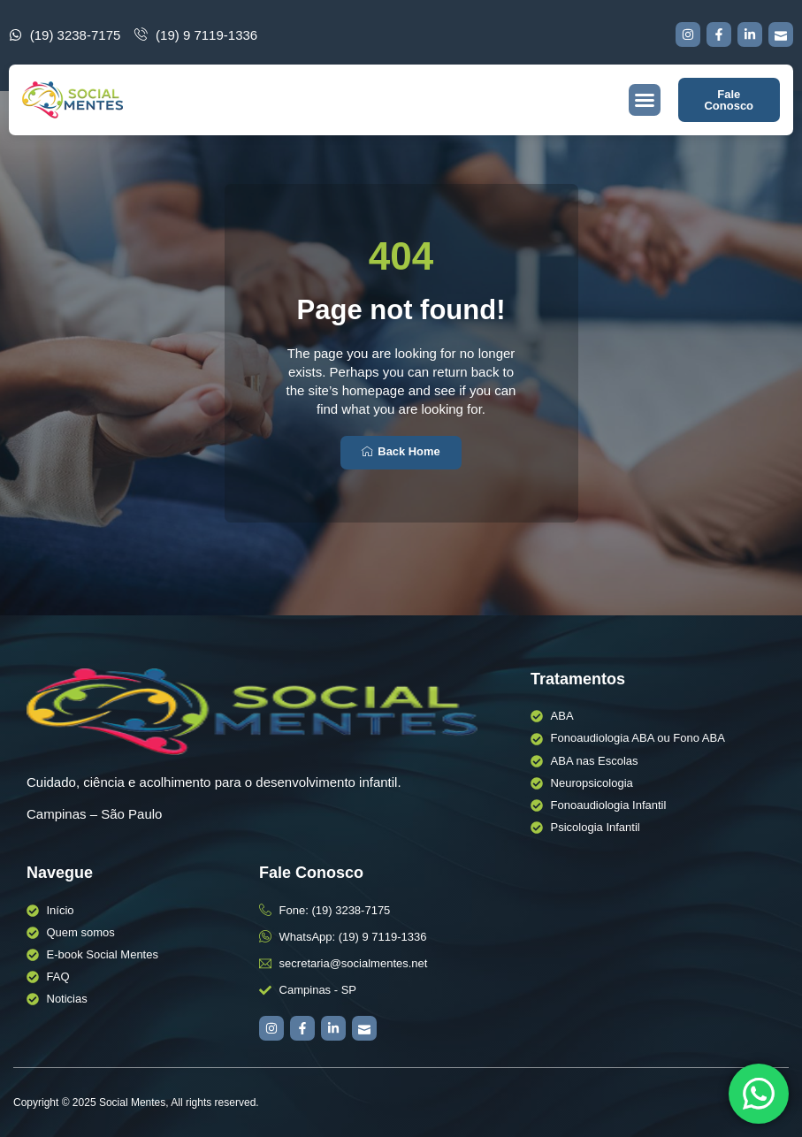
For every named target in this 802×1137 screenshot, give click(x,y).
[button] (645, 100)
